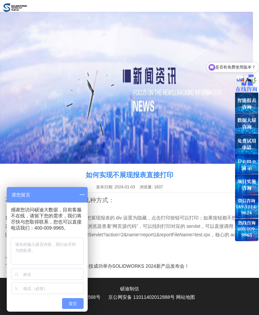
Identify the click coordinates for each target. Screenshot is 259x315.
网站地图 (185, 297)
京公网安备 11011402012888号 (141, 297)
